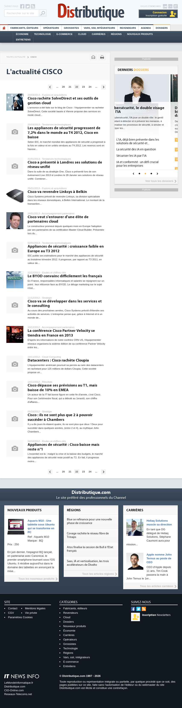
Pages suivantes (103, 87)
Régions (116, 34)
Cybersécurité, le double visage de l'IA (146, 110)
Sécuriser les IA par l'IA (140, 156)
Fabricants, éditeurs (24, 28)
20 (63, 87)
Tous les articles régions (98, 573)
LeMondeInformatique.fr (18, 682)
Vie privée (31, 612)
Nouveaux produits (74, 626)
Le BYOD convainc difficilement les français (65, 276)
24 (90, 87)
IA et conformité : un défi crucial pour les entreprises (146, 164)
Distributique (91, 12)
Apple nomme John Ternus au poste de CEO (159, 558)
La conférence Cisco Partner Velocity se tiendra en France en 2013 (61, 333)
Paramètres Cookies (20, 617)
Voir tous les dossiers (159, 181)
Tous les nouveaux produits (36, 578)
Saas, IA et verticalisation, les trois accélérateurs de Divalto (88, 563)
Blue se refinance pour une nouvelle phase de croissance (89, 521)
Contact (12, 608)
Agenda (146, 28)
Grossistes (71, 28)
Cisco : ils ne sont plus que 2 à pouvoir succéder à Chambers (60, 417)
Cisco (34, 57)
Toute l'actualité (15, 57)
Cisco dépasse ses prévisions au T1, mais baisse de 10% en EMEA (62, 387)
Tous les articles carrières (156, 586)
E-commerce (64, 34)
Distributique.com (14, 686)
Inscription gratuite (156, 14)
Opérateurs (51, 28)
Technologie (42, 34)
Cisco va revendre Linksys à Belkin (57, 192)
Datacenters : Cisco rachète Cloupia (58, 360)
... (57, 87)
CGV (11, 612)
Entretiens (23, 39)
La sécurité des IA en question (145, 149)
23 (83, 87)
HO (4, 28)
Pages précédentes (50, 87)
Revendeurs (128, 28)
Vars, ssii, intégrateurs (76, 657)
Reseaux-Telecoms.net (18, 694)
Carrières (98, 34)
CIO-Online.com (14, 690)
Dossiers (162, 28)
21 (70, 87)
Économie (22, 34)
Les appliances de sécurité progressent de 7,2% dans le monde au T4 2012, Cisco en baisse (64, 132)
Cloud (82, 34)
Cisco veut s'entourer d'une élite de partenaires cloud (58, 219)
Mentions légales (35, 608)
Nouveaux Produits (140, 34)
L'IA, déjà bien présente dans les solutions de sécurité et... (146, 141)
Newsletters (156, 615)
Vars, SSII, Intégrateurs (99, 28)
